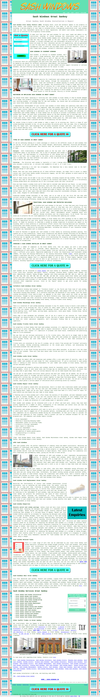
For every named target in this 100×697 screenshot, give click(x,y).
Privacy (85, 684)
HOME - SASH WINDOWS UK (50, 679)
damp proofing (46, 633)
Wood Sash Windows (80, 667)
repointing (16, 630)
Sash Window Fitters (60, 660)
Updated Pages (26, 684)
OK (79, 696)
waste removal (42, 632)
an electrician (39, 628)
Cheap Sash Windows (65, 667)
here (80, 585)
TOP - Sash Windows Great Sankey (24, 676)
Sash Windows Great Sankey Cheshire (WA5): (27, 24)
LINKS (68, 12)
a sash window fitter (63, 625)
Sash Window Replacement (43, 663)
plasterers (41, 627)
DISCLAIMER (83, 12)
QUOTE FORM (83, 561)
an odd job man (24, 633)
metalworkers (65, 632)
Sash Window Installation (26, 660)
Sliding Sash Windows (42, 662)
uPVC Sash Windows (52, 665)
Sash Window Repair (66, 665)
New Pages (19, 684)
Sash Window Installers (44, 660)
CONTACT (77, 12)
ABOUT (72, 12)
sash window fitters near (57, 526)
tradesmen (16, 635)
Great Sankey (42, 270)
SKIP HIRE (36, 630)
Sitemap (14, 684)
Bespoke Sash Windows (75, 660)
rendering (61, 628)
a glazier (61, 627)
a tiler (55, 630)
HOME (64, 12)
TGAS (70, 253)
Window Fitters (28, 662)
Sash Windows (53, 667)
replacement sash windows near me (52, 521)
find (18, 578)
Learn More (73, 696)
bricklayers (17, 628)
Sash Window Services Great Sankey (30, 591)
